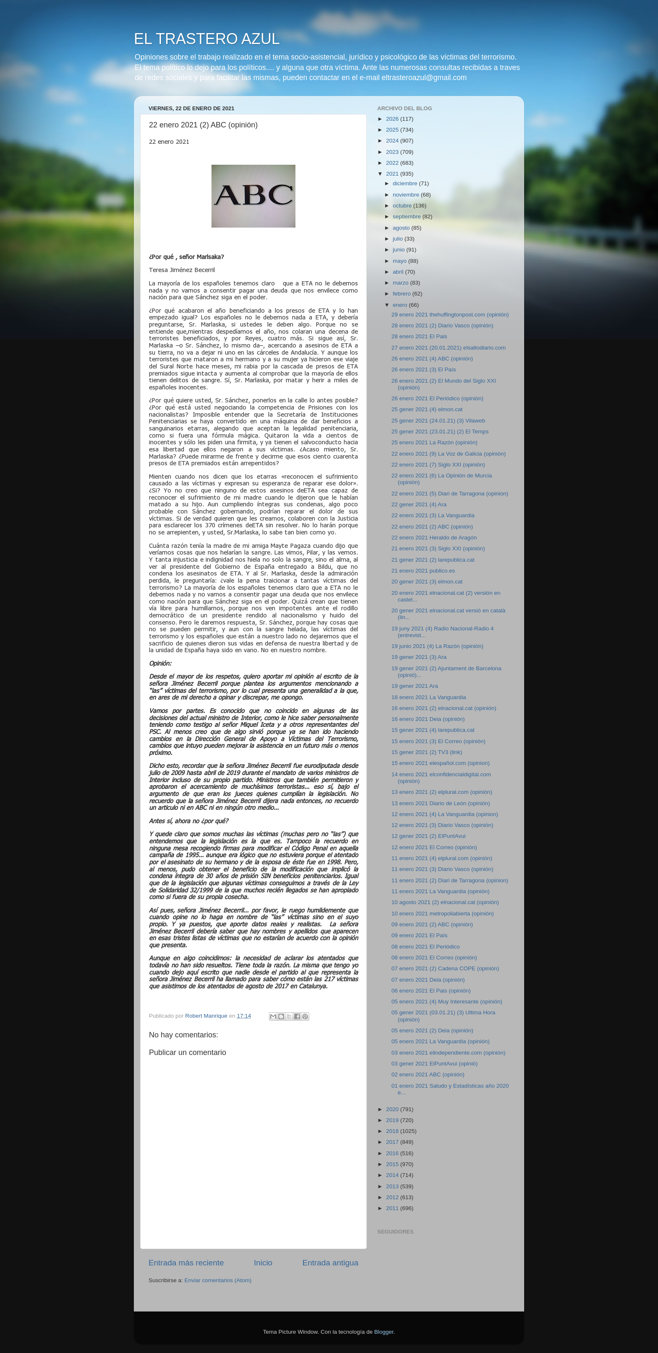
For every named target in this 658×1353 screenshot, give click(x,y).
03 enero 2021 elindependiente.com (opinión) (449, 1053)
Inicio (263, 1262)
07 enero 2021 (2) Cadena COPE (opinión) (445, 968)
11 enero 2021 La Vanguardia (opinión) (441, 891)
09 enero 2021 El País (420, 935)
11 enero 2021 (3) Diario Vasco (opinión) (443, 869)
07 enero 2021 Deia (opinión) (428, 980)
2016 (393, 1153)
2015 (393, 1164)
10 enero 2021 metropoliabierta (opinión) (443, 913)
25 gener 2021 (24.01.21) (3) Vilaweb (438, 420)
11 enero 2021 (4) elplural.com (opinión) (442, 858)
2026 (393, 119)
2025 (393, 130)
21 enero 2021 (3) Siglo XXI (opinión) (438, 548)
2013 (393, 1186)
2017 (393, 1142)
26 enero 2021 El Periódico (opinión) (437, 398)
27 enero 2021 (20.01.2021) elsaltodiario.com (449, 348)
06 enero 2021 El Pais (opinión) (431, 991)
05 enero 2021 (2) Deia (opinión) (432, 1030)
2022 (393, 163)
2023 (393, 152)
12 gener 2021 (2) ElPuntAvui (429, 836)
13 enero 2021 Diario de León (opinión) (441, 803)
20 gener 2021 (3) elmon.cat (427, 581)
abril (399, 272)
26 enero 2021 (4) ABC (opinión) (432, 358)
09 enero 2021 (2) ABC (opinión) (432, 924)
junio (399, 249)
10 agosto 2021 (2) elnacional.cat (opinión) (445, 902)
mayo (400, 261)
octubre (403, 205)
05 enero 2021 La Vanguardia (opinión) (441, 1041)
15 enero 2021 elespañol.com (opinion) (441, 763)
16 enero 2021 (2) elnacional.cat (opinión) (444, 708)
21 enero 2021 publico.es (423, 571)
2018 (393, 1131)
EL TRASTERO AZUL (207, 38)
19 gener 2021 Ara (415, 686)
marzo (401, 283)
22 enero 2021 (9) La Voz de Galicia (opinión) (449, 454)
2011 (393, 1208)
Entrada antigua (330, 1262)
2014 (393, 1175)
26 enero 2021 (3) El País (424, 369)
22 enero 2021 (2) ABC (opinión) (432, 527)
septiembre (408, 216)
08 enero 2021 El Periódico (426, 946)
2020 (393, 1109)
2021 (393, 174)
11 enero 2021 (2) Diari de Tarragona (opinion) (450, 880)
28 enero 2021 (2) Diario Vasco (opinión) (443, 325)
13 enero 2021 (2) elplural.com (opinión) (442, 792)
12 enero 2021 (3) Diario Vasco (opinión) (443, 825)
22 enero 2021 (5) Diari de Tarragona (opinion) (450, 493)
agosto (402, 228)
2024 (393, 140)
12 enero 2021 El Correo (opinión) (434, 847)
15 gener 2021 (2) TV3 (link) (427, 752)
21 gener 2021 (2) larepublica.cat (433, 560)
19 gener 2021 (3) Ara (419, 657)
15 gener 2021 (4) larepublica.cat (433, 730)
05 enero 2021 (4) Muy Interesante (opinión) (447, 1001)
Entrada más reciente (186, 1262)
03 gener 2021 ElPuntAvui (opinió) (435, 1063)
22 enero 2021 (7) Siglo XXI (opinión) (438, 464)
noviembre (407, 195)
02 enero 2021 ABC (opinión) (428, 1074)
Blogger (384, 1332)
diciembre (406, 183)
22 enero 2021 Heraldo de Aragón (434, 537)
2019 (393, 1120)
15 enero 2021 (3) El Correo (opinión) (439, 741)
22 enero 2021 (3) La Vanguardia (433, 515)
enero (401, 305)
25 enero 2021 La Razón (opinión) (435, 442)
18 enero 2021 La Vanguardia (429, 697)
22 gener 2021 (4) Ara (419, 504)
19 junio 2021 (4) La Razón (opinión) (437, 646)
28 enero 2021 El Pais (419, 336)
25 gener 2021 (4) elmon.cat (427, 409)
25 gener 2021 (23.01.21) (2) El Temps (440, 431)
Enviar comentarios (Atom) (218, 1280)
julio (399, 239)
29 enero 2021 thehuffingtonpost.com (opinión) (450, 314)
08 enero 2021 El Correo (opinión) (434, 957)
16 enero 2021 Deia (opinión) (428, 719)
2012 (393, 1197)
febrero (403, 293)
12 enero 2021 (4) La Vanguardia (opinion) (445, 814)
